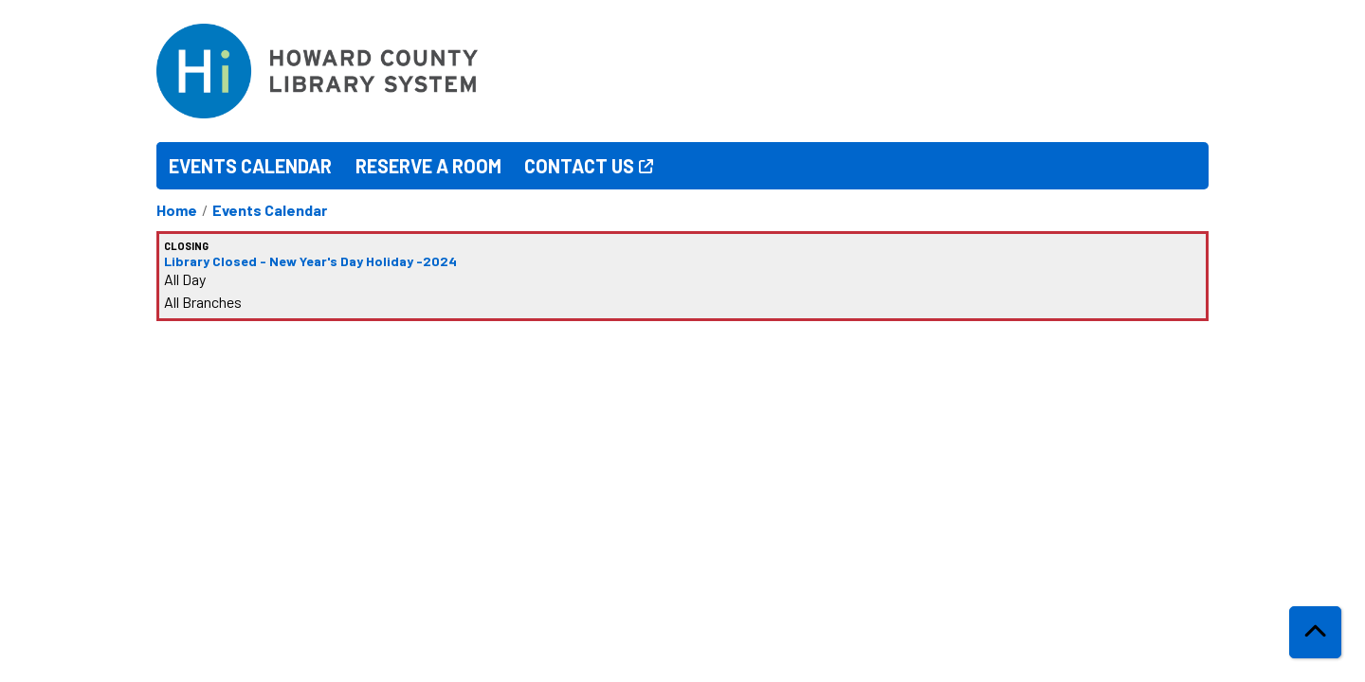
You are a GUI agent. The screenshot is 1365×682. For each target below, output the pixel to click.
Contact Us (579, 165)
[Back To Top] (1315, 632)
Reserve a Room (428, 165)
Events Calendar (250, 165)
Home (176, 210)
